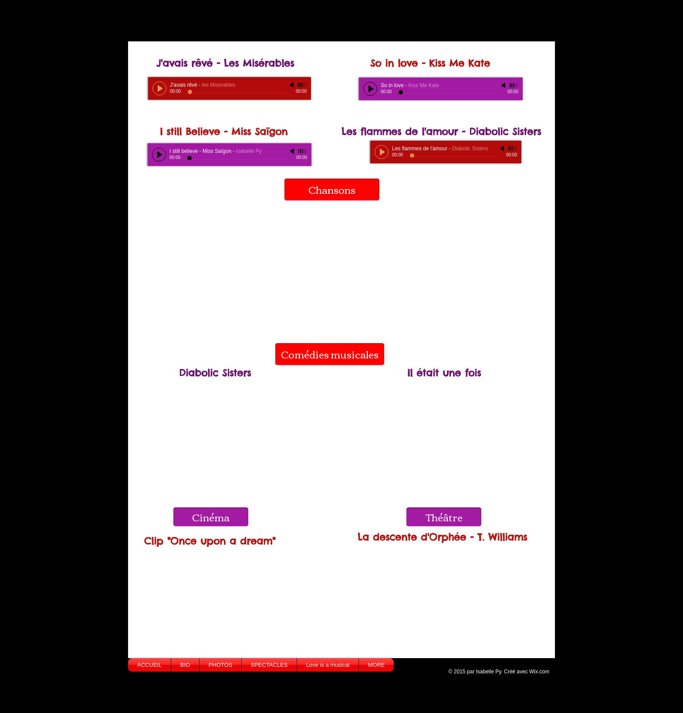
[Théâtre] (443, 517)
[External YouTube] (336, 267)
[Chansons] (331, 190)
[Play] (159, 88)
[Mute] (292, 85)
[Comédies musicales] (329, 354)
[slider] (302, 85)
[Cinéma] (210, 517)
